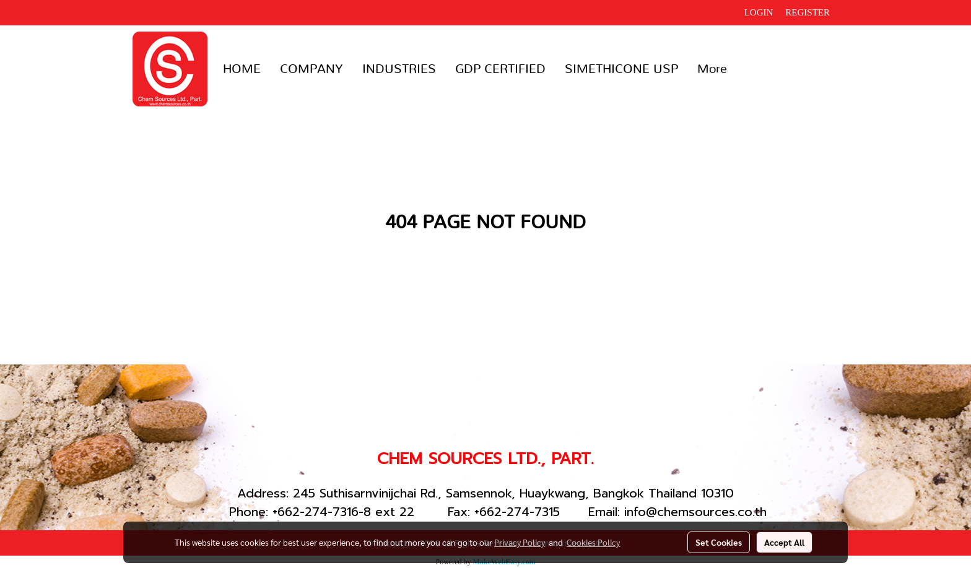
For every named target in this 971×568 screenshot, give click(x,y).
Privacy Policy (519, 542)
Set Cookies (718, 542)
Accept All (784, 542)
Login (758, 12)
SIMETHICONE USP (621, 69)
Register (807, 12)
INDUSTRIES (399, 69)
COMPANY (311, 69)
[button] (747, 69)
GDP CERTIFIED (500, 69)
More (712, 69)
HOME (242, 69)
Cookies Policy (593, 542)
